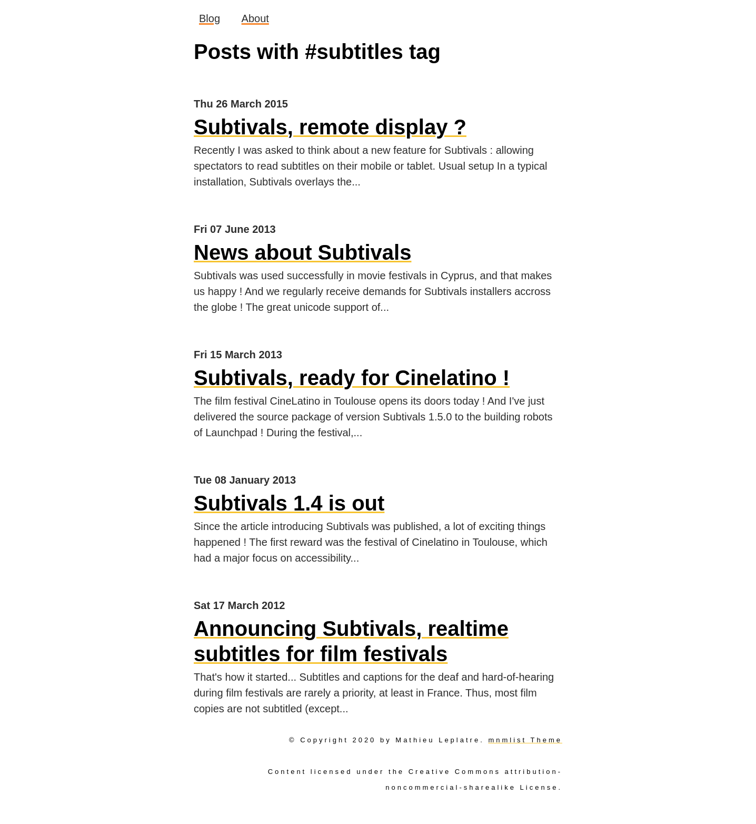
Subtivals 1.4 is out (289, 503)
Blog (209, 18)
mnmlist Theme (525, 740)
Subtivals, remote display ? (330, 127)
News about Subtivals (302, 252)
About (255, 18)
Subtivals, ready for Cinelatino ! (352, 377)
